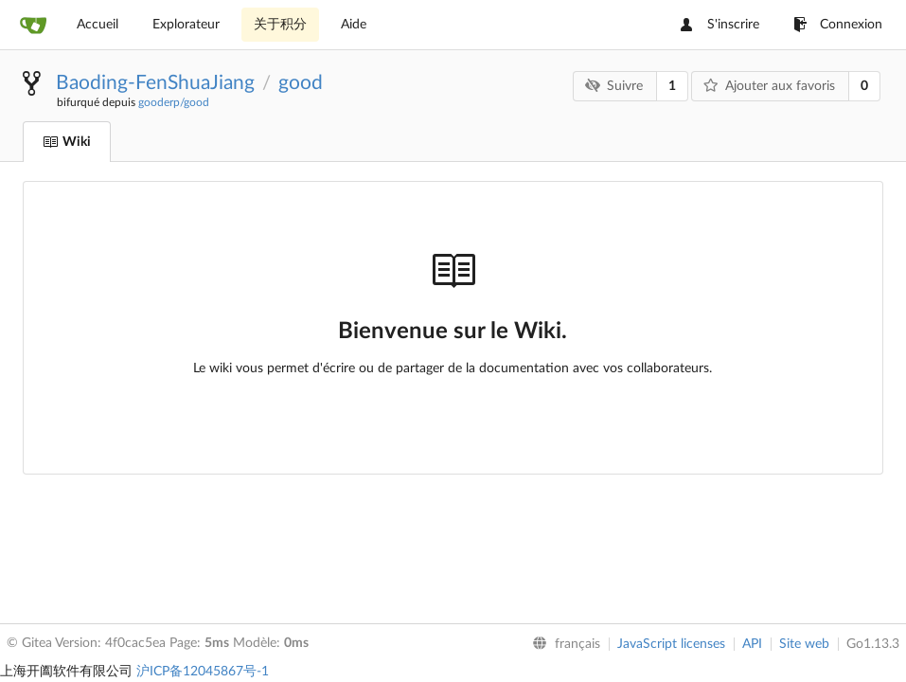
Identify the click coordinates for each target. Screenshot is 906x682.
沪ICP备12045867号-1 (202, 671)
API (752, 644)
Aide (353, 24)
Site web (804, 644)
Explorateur (186, 24)
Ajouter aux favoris (769, 86)
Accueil (97, 24)
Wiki (67, 142)
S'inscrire (720, 24)
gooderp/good (173, 102)
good (300, 83)
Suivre (614, 86)
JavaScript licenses (671, 644)
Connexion (837, 24)
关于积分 (280, 24)
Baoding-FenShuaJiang (155, 83)
